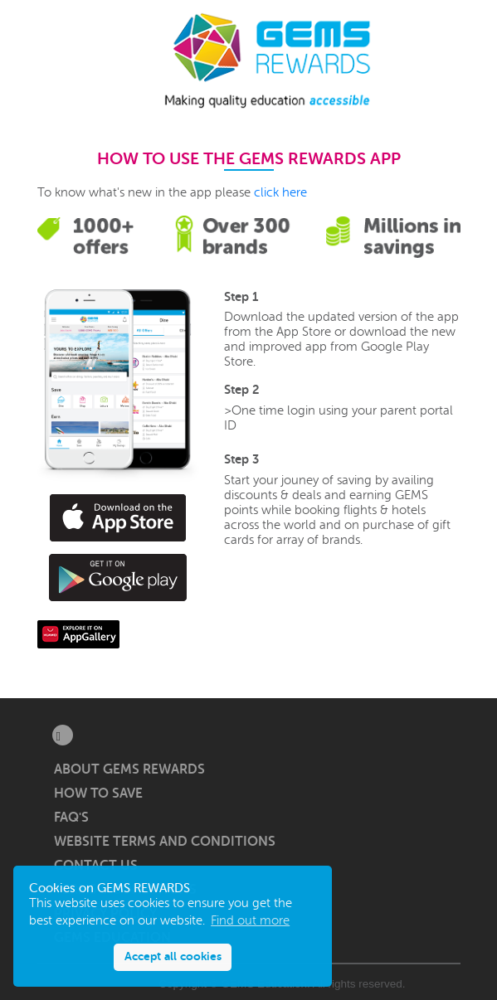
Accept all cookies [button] (173, 956)
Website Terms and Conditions (164, 841)
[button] (56, 60)
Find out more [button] (250, 921)
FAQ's (71, 817)
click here (280, 193)
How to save (98, 793)
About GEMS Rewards (129, 769)
